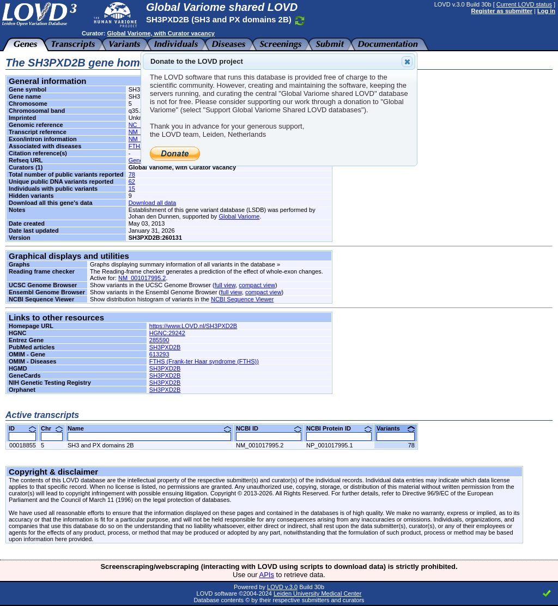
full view (225, 285)
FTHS (136, 146)
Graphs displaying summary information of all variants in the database (182, 264)
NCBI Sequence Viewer (242, 299)
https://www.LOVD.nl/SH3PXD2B (193, 326)
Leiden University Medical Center (317, 593)
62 (132, 181)
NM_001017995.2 (142, 278)
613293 (159, 354)
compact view (257, 285)
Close (406, 61)
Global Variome (239, 216)
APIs (266, 575)
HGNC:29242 (167, 333)
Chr (52, 428)
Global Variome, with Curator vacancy (160, 33)
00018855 (22, 445)
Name (149, 428)
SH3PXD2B (164, 347)
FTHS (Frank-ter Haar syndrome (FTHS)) (204, 361)
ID (22, 428)
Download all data (152, 202)
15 (132, 188)
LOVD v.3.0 (282, 587)
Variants (396, 428)
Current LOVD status (524, 4)
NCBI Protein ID (339, 428)
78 (132, 174)
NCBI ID (268, 428)
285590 (159, 340)
